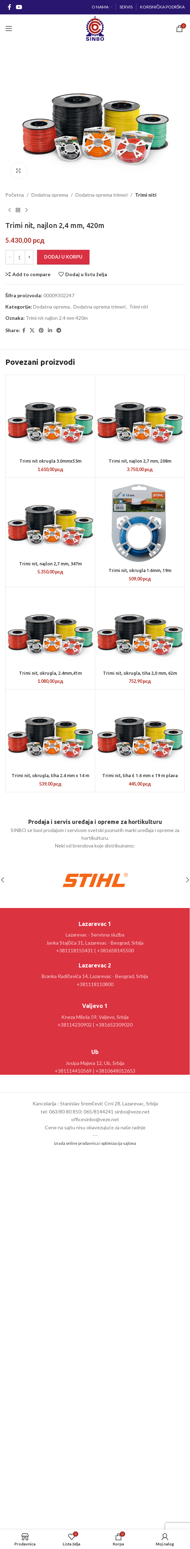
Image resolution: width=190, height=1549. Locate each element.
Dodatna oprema (49, 195)
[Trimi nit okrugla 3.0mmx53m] (50, 416)
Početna (14, 195)
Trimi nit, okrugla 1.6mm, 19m (140, 570)
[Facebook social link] (9, 7)
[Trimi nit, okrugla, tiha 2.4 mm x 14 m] (50, 730)
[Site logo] (95, 28)
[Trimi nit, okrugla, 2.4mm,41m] (50, 628)
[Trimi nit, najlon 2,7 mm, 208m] (140, 416)
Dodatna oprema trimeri (101, 195)
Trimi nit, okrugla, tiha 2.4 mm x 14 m (50, 775)
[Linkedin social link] (50, 330)
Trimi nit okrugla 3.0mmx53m (50, 460)
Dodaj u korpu (63, 257)
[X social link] (32, 330)
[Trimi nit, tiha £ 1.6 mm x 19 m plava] (140, 730)
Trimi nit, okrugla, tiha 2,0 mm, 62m (140, 673)
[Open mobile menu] (9, 28)
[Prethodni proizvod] (9, 210)
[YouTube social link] (18, 7)
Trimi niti (146, 195)
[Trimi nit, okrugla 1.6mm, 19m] (140, 522)
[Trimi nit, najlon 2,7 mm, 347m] (50, 519)
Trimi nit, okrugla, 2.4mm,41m (50, 673)
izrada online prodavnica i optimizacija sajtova (95, 1143)
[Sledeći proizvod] (26, 210)
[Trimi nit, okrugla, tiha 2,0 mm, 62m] (140, 628)
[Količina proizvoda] (19, 257)
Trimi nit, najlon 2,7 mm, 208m (140, 460)
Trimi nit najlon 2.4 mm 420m (57, 318)
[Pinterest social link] (41, 330)
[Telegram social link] (58, 330)
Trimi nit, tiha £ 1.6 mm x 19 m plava (140, 775)
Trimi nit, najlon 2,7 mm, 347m (50, 563)
